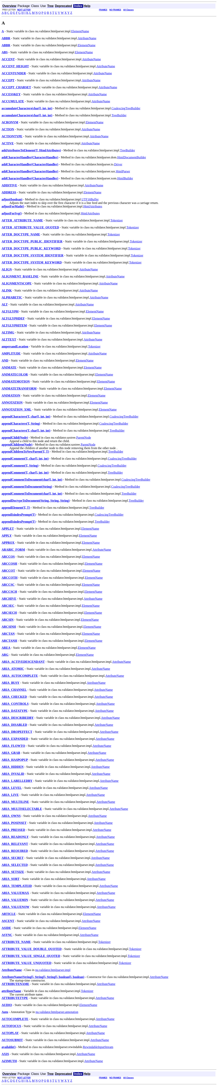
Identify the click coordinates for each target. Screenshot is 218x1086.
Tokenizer (116, 220)
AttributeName (87, 38)
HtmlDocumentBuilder (131, 157)
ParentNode (83, 437)
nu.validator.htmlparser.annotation (56, 1012)
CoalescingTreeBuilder (126, 108)
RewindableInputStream (98, 1047)
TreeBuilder (119, 115)
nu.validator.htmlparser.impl (52, 970)
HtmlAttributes (92, 206)
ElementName (80, 31)
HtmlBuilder (125, 178)
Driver (118, 164)
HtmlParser (123, 171)
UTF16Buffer (90, 199)
